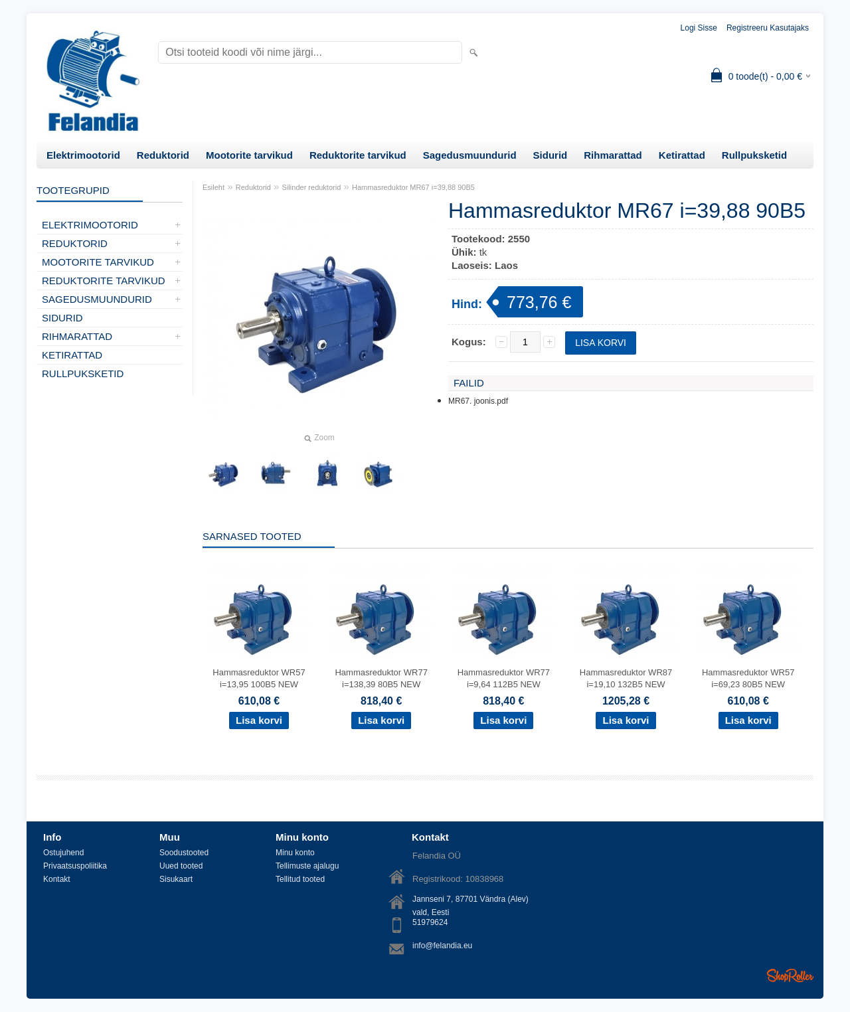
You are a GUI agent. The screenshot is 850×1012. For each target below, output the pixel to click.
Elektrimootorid (83, 155)
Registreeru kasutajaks (767, 28)
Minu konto (295, 852)
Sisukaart (176, 879)
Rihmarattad (613, 155)
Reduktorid (163, 155)
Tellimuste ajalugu (307, 866)
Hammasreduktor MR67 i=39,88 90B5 (413, 187)
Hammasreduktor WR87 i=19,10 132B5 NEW (626, 678)
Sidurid (550, 155)
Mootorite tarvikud (249, 155)
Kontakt (56, 879)
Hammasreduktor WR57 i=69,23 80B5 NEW (748, 678)
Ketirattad (682, 155)
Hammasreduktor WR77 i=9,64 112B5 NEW (504, 678)
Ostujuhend (63, 852)
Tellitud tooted (300, 879)
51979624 (430, 922)
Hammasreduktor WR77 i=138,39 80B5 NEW (381, 678)
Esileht (213, 187)
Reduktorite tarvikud (357, 155)
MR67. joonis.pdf (478, 401)
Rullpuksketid (754, 155)
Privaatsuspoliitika (75, 866)
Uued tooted (181, 866)
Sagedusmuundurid (470, 155)
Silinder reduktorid (311, 187)
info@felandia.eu (442, 945)
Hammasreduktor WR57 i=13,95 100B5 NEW (258, 678)
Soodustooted (184, 852)
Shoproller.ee (790, 975)
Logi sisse (699, 28)
